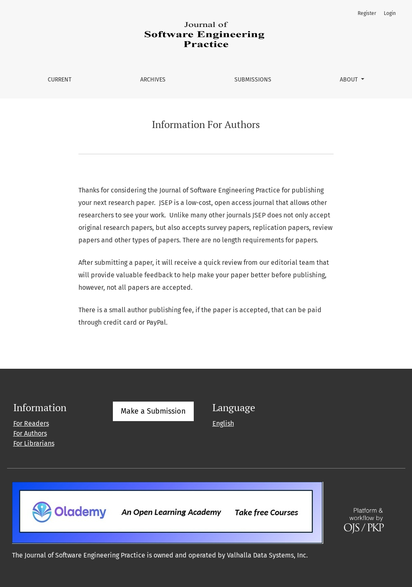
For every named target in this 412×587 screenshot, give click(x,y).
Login (390, 13)
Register (367, 13)
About (349, 79)
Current (59, 79)
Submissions (252, 79)
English (223, 423)
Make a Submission (153, 411)
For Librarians (33, 443)
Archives (153, 79)
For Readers (31, 423)
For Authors (30, 433)
